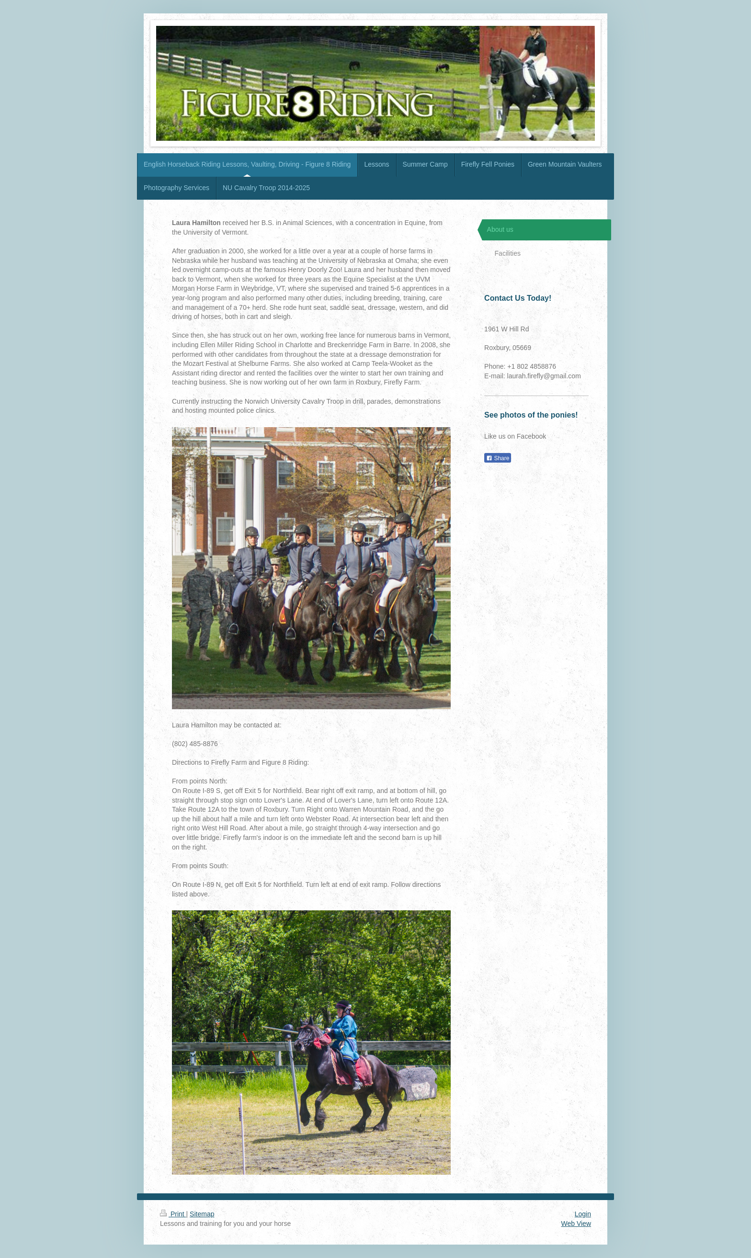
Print (173, 1214)
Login (583, 1214)
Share (497, 458)
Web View (576, 1223)
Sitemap (202, 1214)
